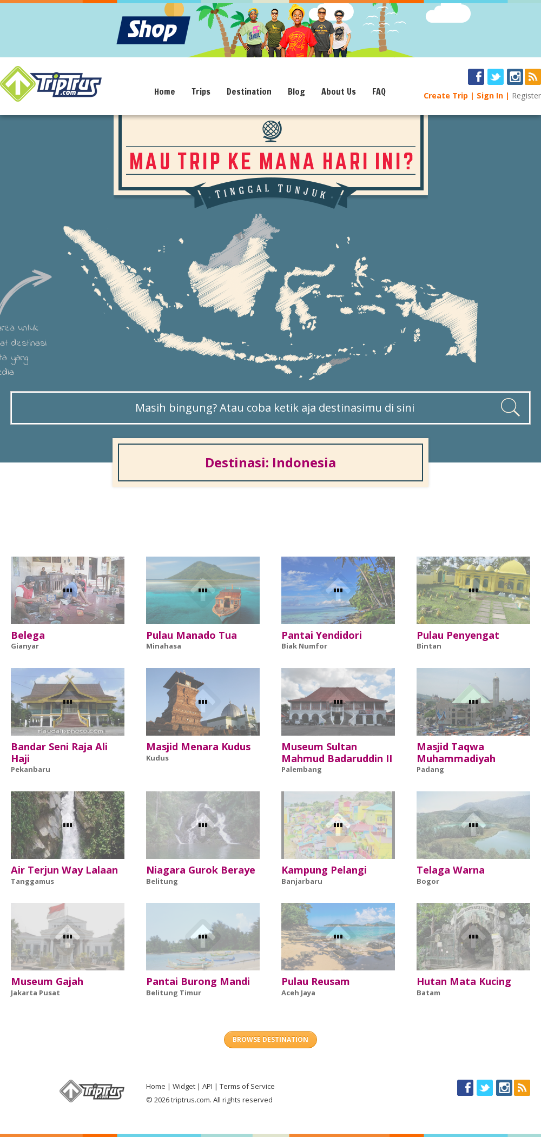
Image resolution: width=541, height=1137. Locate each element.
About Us (338, 91)
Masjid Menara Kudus (198, 746)
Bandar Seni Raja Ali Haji (59, 752)
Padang (430, 769)
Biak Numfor (304, 646)
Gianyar (25, 646)
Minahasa (163, 646)
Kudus (157, 758)
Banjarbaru (301, 881)
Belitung (162, 881)
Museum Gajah (47, 981)
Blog (296, 91)
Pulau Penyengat (458, 635)
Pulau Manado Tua (191, 635)
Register (526, 95)
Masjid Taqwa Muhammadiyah (456, 752)
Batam (428, 992)
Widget (184, 1086)
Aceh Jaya (298, 992)
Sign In (490, 95)
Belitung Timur (173, 992)
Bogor (428, 881)
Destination (249, 91)
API (207, 1086)
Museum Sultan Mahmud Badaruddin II (336, 752)
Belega (28, 635)
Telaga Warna (451, 869)
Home (164, 91)
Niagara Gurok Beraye (200, 869)
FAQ (379, 91)
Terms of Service (247, 1086)
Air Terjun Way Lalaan (64, 869)
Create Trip (446, 95)
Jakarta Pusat (35, 992)
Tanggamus (32, 881)
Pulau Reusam (315, 981)
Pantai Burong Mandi (198, 981)
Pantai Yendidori (321, 635)
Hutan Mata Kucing (464, 981)
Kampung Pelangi (324, 869)
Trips (201, 91)
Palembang (301, 769)
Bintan (429, 646)
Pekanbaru (30, 769)
